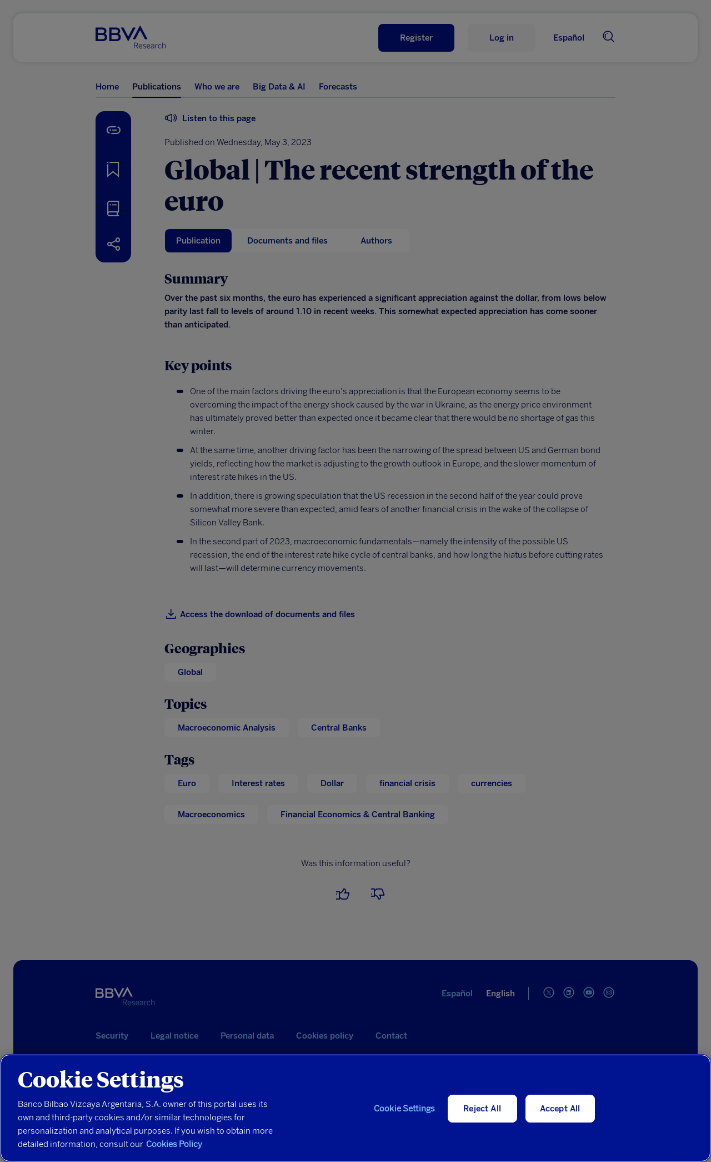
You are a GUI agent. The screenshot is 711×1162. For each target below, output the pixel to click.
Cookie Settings (404, 1109)
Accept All (560, 1109)
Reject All (482, 1109)
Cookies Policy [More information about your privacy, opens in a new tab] (174, 1144)
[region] (355, 1108)
